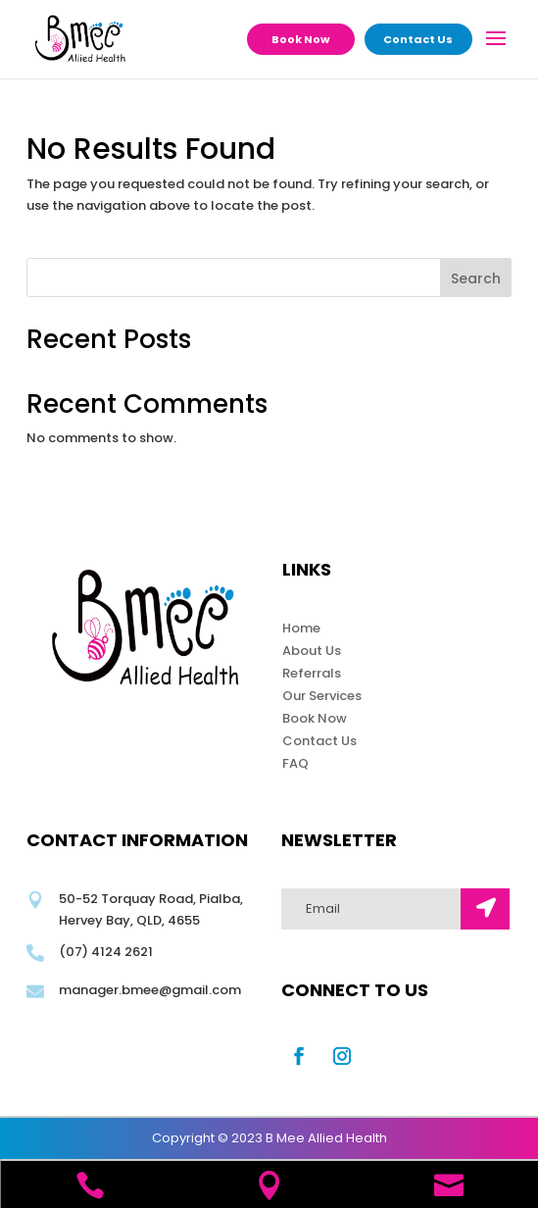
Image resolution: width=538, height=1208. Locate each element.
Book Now (300, 39)
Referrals (311, 673)
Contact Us (418, 39)
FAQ (295, 763)
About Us (311, 650)
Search (476, 278)
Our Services (322, 695)
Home (301, 628)
